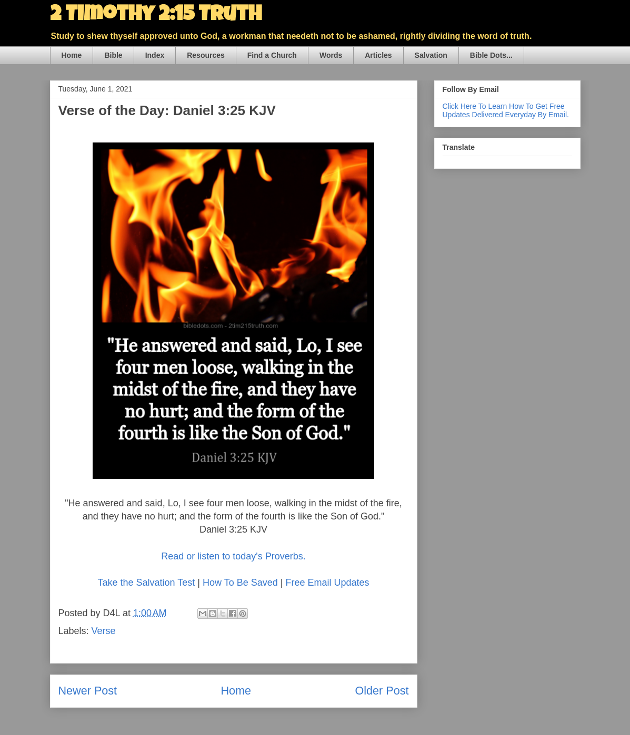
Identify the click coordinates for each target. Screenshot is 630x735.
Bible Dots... (491, 55)
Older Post (381, 690)
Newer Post (87, 690)
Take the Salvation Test (146, 582)
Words (330, 55)
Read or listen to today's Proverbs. (233, 556)
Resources (206, 55)
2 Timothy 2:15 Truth (156, 15)
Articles (378, 55)
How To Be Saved (240, 582)
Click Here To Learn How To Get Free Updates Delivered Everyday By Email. (506, 110)
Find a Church (272, 55)
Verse (104, 631)
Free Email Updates (327, 582)
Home (72, 55)
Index (155, 55)
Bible (113, 55)
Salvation (431, 55)
